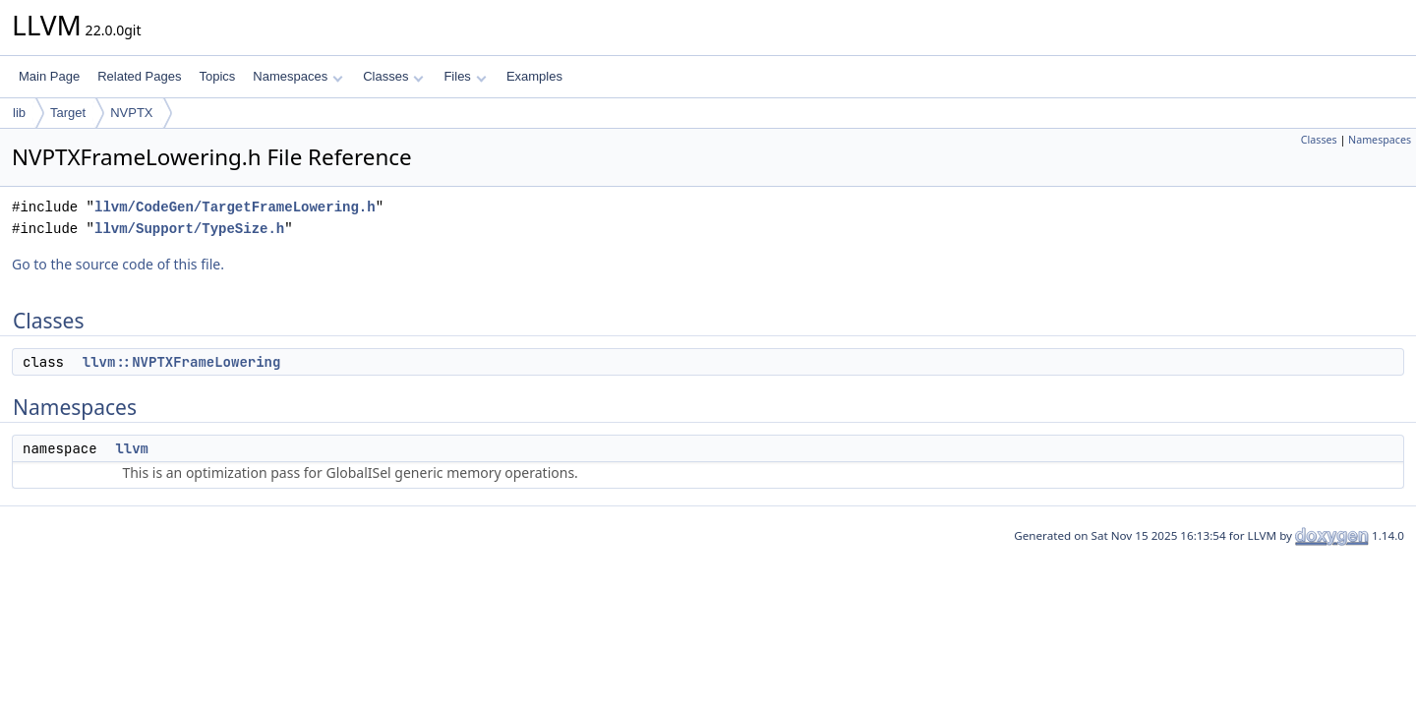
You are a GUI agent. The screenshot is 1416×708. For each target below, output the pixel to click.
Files (464, 76)
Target (68, 112)
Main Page (49, 76)
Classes (393, 76)
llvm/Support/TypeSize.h (189, 228)
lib (19, 112)
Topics (217, 76)
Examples (534, 76)
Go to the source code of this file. (118, 264)
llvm (131, 448)
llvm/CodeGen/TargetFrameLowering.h (235, 207)
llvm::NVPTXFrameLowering (182, 362)
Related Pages (139, 76)
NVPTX (131, 112)
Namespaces (297, 76)
